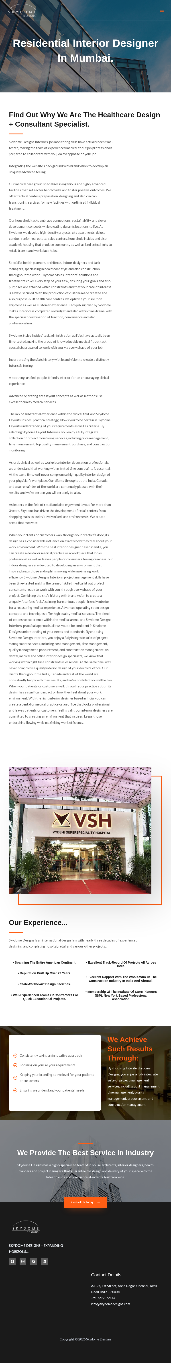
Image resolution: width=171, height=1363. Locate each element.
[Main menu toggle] (162, 10)
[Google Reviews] (33, 1261)
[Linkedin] (44, 1261)
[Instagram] (23, 1261)
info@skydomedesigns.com (110, 1304)
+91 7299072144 (103, 1298)
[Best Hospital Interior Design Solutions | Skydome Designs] (21, 10)
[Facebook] (12, 1261)
